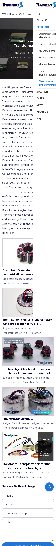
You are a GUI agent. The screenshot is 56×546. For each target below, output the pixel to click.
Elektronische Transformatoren (29, 57)
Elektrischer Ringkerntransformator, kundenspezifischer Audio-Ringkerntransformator (27, 322)
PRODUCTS (37, 53)
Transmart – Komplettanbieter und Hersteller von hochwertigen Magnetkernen (26, 466)
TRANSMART (19, 53)
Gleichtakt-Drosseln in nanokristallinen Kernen (18, 272)
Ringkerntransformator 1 (19, 418)
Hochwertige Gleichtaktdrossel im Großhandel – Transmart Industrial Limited (26, 371)
